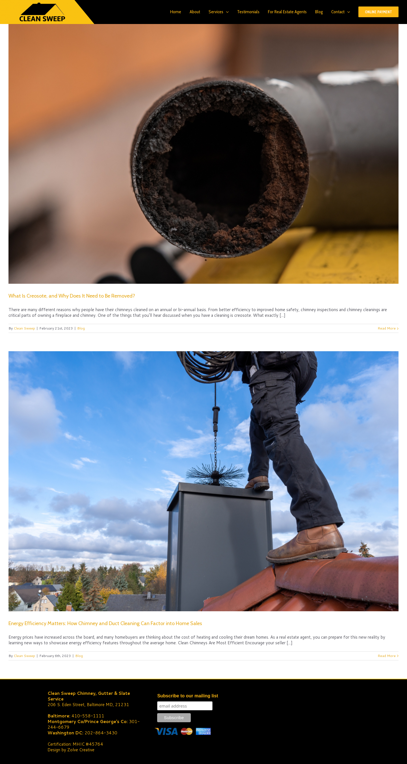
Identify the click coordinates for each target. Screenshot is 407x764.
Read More (387, 328)
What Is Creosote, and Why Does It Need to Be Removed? (71, 296)
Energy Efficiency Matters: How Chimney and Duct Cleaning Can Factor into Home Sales (105, 623)
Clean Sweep (24, 328)
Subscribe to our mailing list (187, 695)
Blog (81, 328)
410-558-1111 (88, 716)
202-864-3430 (101, 733)
